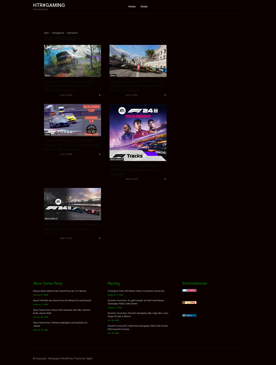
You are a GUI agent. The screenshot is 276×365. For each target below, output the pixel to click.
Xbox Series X (117, 159)
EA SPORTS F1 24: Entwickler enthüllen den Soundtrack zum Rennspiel (134, 169)
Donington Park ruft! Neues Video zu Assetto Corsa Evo (136, 291)
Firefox (189, 315)
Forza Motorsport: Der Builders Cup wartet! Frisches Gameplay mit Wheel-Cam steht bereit (72, 144)
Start (46, 32)
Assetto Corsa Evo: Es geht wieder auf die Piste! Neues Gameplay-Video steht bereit (136, 302)
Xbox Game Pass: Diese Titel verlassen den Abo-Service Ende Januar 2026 (61, 311)
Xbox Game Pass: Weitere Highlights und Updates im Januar (60, 324)
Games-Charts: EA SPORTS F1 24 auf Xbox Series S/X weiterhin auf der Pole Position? (136, 85)
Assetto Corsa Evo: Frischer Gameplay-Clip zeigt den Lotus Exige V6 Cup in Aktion (138, 314)
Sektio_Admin (51, 95)
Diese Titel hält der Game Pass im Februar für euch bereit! (62, 300)
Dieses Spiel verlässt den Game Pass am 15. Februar (59, 291)
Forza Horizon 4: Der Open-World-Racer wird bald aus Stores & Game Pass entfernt (71, 85)
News (47, 75)
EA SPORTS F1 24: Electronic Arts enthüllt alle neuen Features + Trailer (72, 229)
